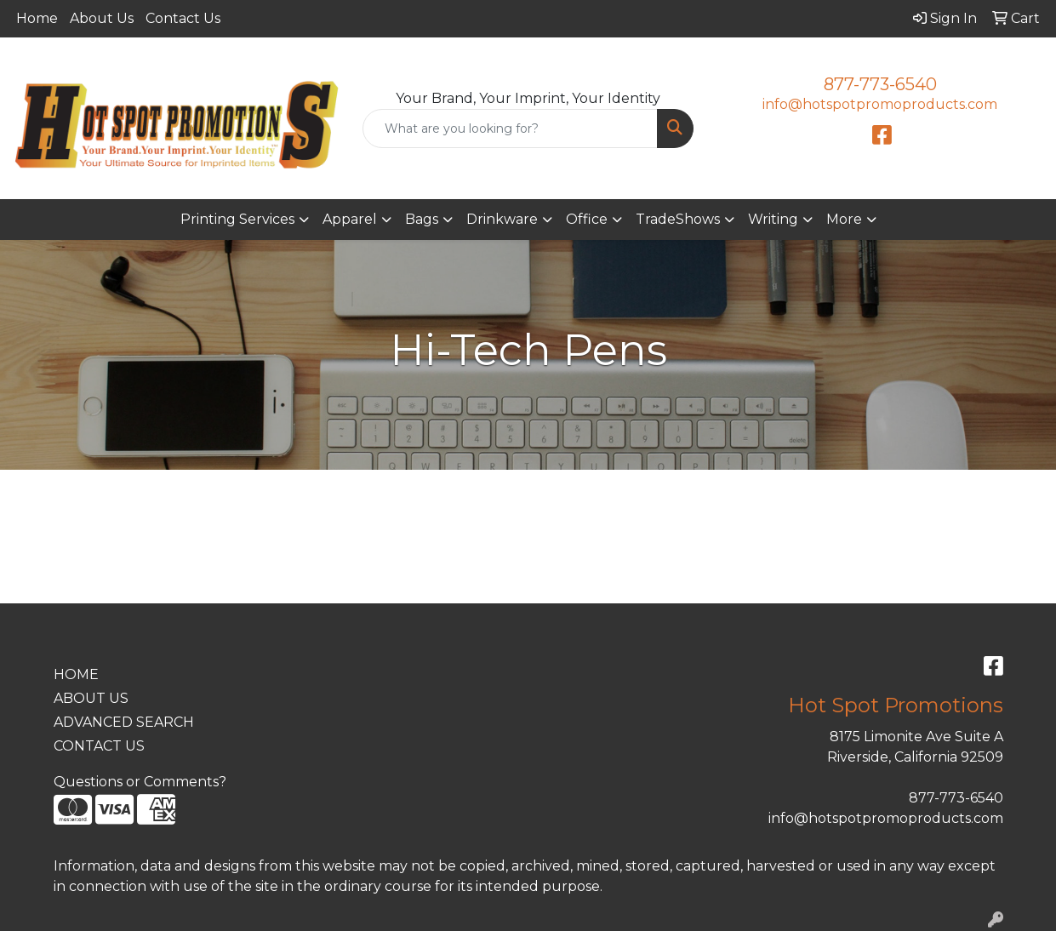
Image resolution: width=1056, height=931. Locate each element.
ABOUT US (91, 698)
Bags (421, 219)
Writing (773, 219)
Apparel (350, 219)
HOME (76, 674)
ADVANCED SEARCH (124, 722)
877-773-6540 (880, 84)
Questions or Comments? (140, 782)
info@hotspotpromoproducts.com (879, 104)
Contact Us (183, 18)
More (844, 219)
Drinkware (502, 219)
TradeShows (678, 219)
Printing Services (237, 219)
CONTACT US (99, 746)
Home (37, 18)
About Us (102, 18)
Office (587, 219)
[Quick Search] (510, 128)
